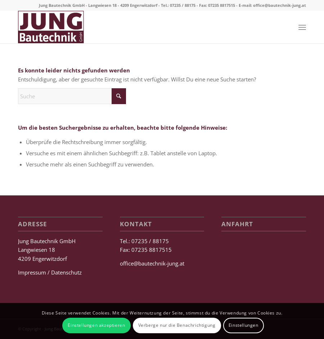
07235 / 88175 (182, 5)
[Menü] (302, 27)
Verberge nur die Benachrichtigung (177, 325)
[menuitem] (302, 27)
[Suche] (72, 96)
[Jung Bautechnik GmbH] (51, 27)
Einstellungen (243, 325)
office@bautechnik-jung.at (279, 5)
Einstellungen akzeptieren (96, 325)
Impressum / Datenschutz (50, 272)
